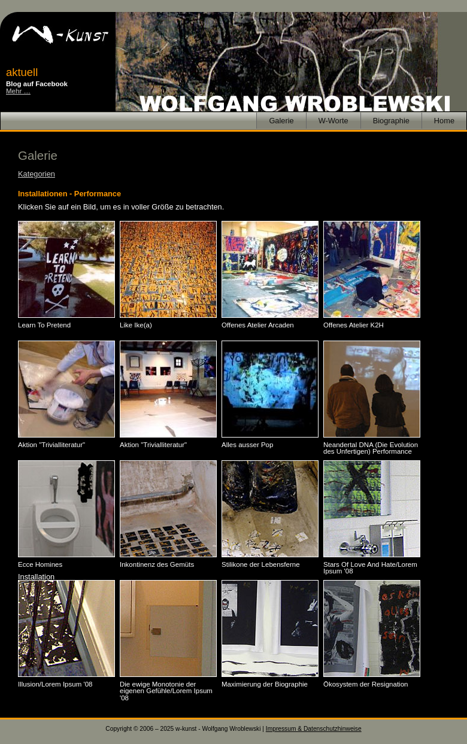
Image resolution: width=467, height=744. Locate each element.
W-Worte (333, 120)
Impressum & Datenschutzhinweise (314, 728)
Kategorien (36, 173)
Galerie (281, 120)
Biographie (391, 120)
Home (444, 120)
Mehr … (18, 91)
